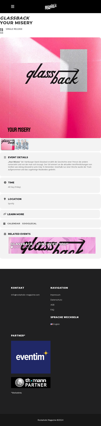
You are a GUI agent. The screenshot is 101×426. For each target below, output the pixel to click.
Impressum (55, 294)
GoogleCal (29, 223)
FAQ (52, 309)
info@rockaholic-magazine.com (25, 294)
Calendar (13, 223)
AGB (52, 304)
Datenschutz (56, 299)
